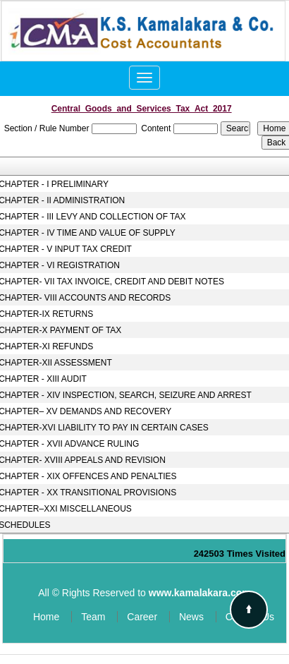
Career (142, 616)
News (191, 616)
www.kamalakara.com (200, 592)
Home (46, 616)
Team (93, 616)
